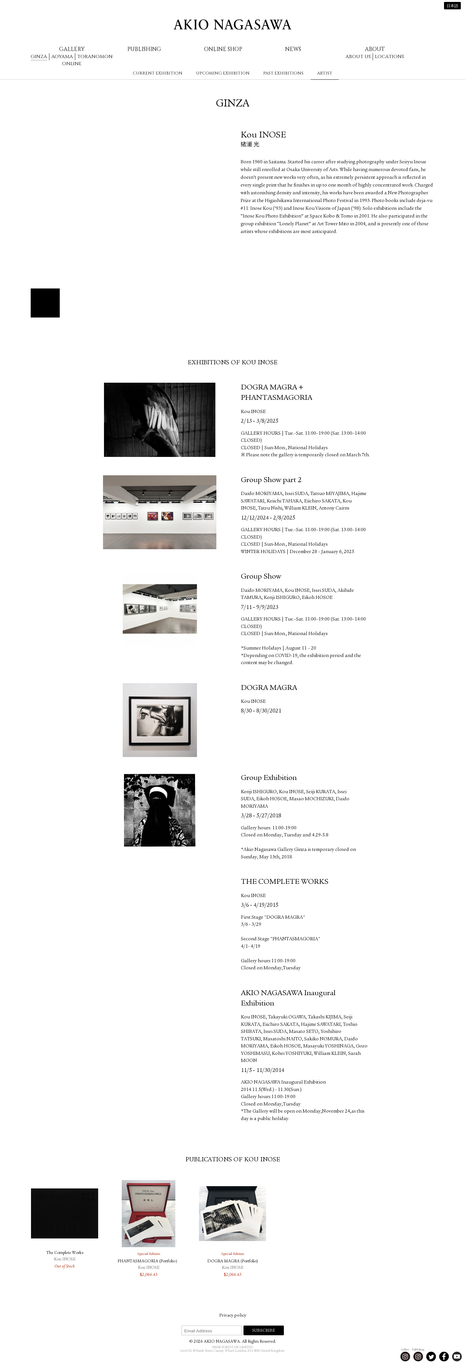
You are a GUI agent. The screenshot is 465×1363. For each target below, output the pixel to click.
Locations (389, 56)
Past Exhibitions (283, 73)
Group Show (261, 577)
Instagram (405, 1356)
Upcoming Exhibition (223, 73)
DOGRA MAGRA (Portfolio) (232, 1261)
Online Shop (223, 49)
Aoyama (62, 56)
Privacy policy (232, 1315)
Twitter (431, 1356)
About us (358, 56)
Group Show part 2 (271, 480)
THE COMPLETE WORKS (284, 882)
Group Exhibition (269, 778)
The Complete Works (64, 1253)
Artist (324, 73)
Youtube (457, 1356)
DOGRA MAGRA (269, 688)
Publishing (144, 49)
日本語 (452, 6)
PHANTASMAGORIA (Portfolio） (149, 1261)
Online (71, 63)
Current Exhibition (157, 73)
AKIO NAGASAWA (232, 24)
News (293, 49)
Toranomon (95, 56)
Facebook (444, 1356)
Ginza (39, 56)
